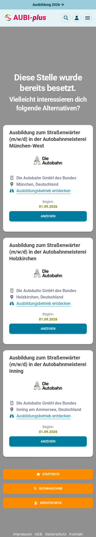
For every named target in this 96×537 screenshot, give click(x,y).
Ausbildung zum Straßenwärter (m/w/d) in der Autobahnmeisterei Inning (47, 364)
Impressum (22, 534)
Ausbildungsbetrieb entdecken (43, 191)
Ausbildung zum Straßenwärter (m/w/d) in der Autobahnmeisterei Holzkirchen (47, 252)
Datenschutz (55, 534)
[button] (87, 18)
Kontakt (76, 534)
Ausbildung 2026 (48, 5)
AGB (38, 534)
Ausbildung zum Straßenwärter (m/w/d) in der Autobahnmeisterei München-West (47, 139)
